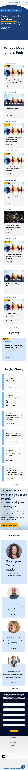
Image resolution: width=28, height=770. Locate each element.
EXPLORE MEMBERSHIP (8, 23)
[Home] (14, 2)
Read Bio (8, 581)
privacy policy (11, 764)
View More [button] (13, 688)
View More (13, 328)
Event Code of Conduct (21, 755)
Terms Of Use (9, 755)
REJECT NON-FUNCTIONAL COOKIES (17, 768)
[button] (10, 363)
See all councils (9, 525)
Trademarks (8, 757)
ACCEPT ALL (7, 768)
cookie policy (17, 762)
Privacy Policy (5, 759)
